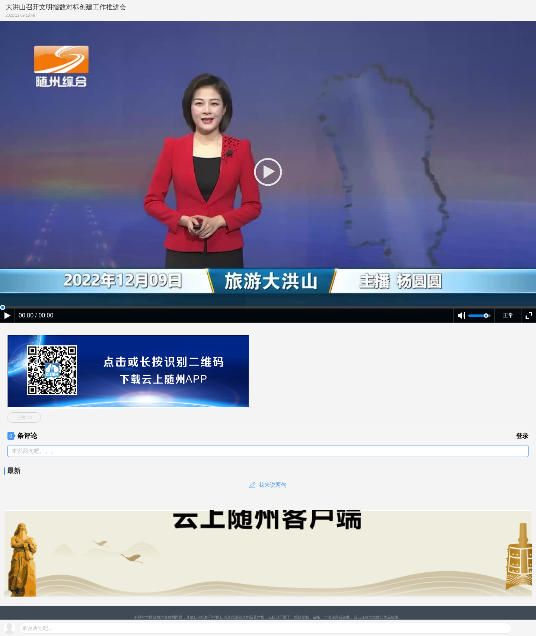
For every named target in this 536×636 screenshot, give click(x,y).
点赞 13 (24, 417)
